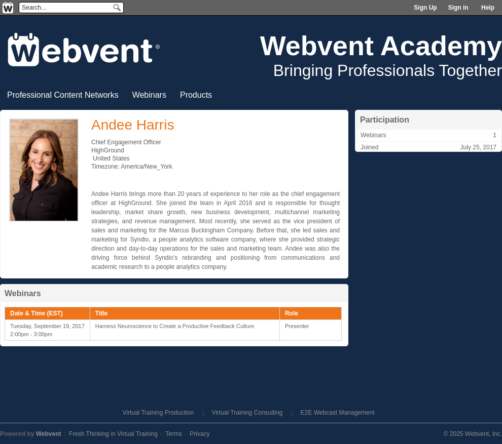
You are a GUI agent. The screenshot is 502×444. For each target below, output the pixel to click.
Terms (173, 433)
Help (487, 7)
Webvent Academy (381, 45)
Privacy (199, 433)
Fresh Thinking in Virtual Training (113, 433)
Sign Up (425, 7)
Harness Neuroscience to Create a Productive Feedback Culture (175, 326)
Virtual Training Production (158, 412)
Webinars (149, 95)
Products (196, 95)
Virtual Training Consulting (246, 412)
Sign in (458, 7)
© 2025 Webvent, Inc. (473, 433)
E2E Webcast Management (338, 412)
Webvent (48, 433)
